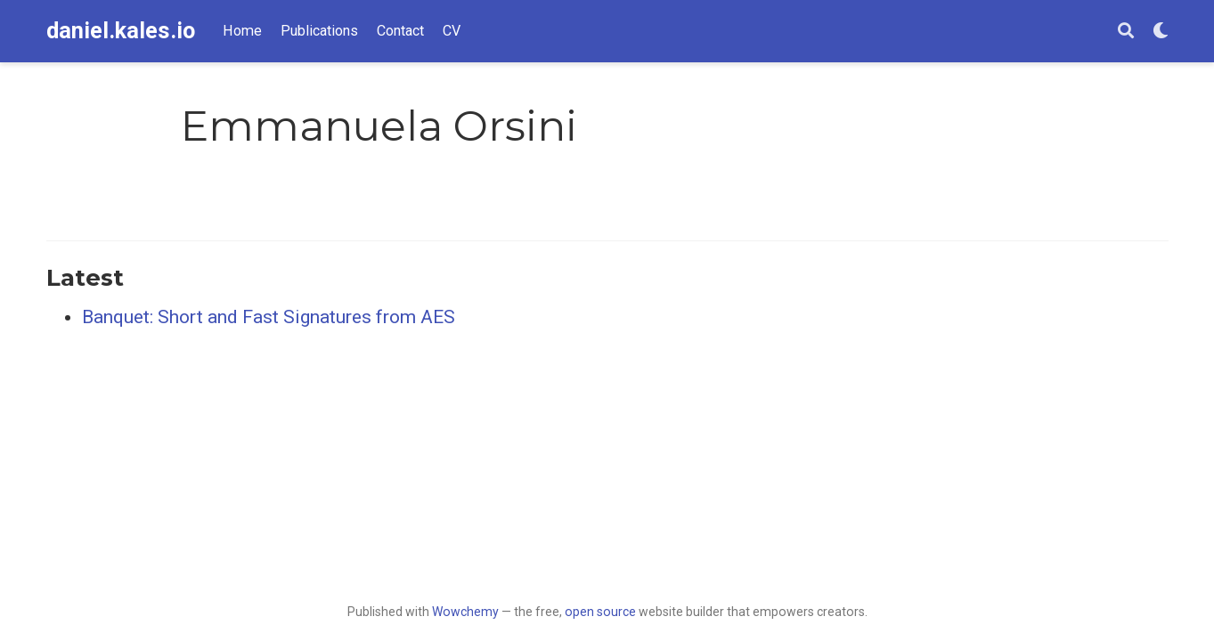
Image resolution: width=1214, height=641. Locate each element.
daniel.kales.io (120, 31)
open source (600, 611)
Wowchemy (465, 611)
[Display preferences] (1161, 31)
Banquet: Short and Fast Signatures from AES (268, 317)
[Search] (1126, 31)
